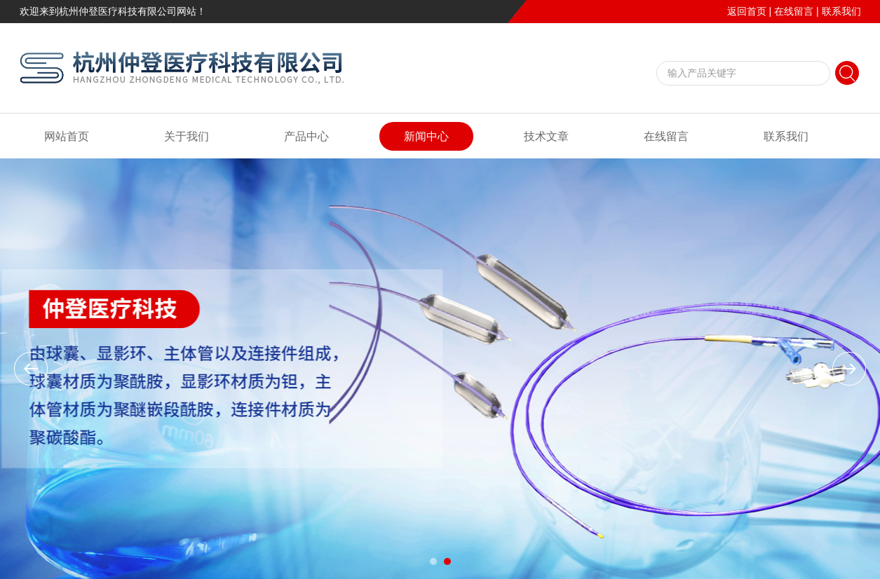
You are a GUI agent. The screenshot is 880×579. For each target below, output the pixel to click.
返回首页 (746, 11)
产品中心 (306, 136)
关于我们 (186, 136)
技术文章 (546, 136)
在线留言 (793, 11)
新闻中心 (426, 136)
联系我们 (841, 11)
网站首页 (66, 136)
